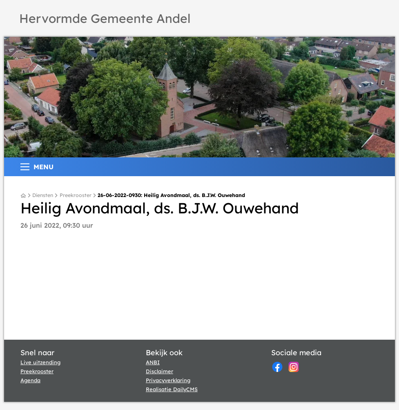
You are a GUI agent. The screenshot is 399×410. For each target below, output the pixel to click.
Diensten (42, 195)
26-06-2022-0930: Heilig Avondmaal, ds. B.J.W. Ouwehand (171, 195)
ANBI (153, 362)
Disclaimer (159, 371)
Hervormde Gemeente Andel (105, 18)
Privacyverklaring (168, 380)
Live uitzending (40, 362)
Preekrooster (75, 195)
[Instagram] (294, 367)
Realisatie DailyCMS (172, 389)
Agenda (30, 380)
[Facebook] (277, 367)
